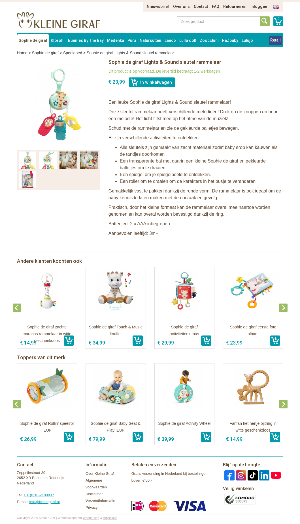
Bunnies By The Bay (86, 40)
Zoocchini (209, 40)
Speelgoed (72, 53)
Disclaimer (94, 494)
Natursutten (150, 40)
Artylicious (110, 517)
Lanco (170, 40)
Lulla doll (187, 40)
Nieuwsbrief (158, 6)
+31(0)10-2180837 (39, 495)
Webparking (91, 517)
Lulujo (247, 40)
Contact (201, 6)
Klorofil (58, 40)
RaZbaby (230, 40)
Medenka (115, 40)
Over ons (181, 6)
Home (22, 53)
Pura (131, 40)
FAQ (215, 6)
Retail (275, 40)
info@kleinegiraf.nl (44, 502)
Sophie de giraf (33, 40)
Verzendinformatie (100, 501)
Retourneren (234, 6)
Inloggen (258, 6)
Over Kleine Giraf (100, 473)
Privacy (92, 507)
